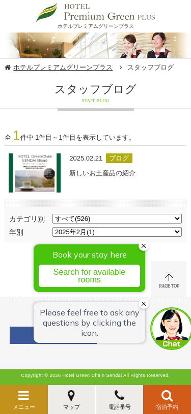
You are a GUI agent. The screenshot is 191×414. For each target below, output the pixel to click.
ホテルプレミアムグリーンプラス (63, 67)
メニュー (24, 407)
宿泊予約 (167, 407)
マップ (71, 407)
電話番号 (119, 407)
